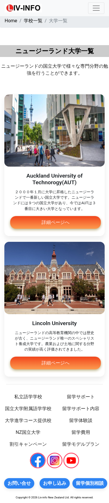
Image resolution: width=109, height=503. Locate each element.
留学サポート (81, 396)
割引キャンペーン (28, 444)
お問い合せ (19, 483)
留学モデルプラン (80, 444)
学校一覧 (33, 20)
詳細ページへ (55, 222)
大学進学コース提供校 (28, 420)
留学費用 (81, 432)
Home (11, 20)
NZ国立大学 (28, 432)
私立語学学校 (28, 396)
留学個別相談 (90, 483)
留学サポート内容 (80, 408)
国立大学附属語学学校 (28, 408)
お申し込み (54, 483)
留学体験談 (80, 420)
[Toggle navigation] (96, 8)
